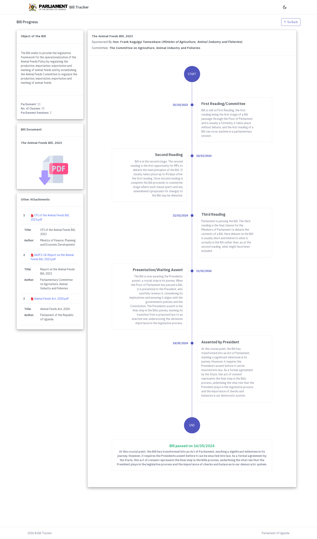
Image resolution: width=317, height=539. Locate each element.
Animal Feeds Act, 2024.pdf (51, 298)
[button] (290, 22)
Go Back (291, 22)
